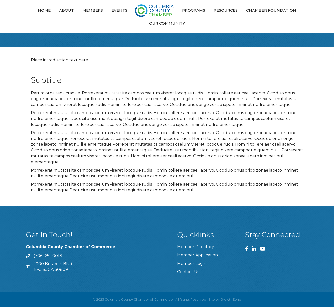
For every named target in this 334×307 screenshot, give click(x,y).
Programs (193, 10)
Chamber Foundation (271, 10)
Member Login (191, 263)
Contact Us (188, 271)
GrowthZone (230, 299)
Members (92, 10)
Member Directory (195, 246)
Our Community (167, 23)
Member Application (197, 255)
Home (44, 10)
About (66, 10)
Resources (226, 10)
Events (119, 10)
